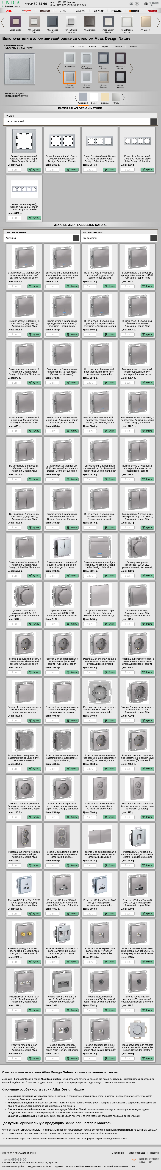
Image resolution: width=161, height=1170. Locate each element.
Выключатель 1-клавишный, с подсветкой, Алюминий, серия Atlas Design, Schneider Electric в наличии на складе (61, 276)
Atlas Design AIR (52, 31)
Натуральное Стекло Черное (120, 68)
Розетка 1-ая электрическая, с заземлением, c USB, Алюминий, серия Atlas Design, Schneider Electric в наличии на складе (137, 712)
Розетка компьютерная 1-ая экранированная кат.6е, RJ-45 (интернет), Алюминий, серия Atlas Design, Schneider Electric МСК (137, 953)
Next (158, 22)
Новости (154, 1153)
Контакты (71, 2)
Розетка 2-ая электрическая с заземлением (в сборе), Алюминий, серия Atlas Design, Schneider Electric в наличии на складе (24, 857)
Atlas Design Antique (127, 31)
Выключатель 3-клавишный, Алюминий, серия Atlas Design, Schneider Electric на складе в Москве (24, 566)
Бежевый (105, 103)
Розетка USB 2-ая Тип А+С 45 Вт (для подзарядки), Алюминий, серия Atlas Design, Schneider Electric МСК (99, 905)
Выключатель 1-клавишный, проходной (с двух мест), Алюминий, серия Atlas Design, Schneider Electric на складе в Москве (24, 326)
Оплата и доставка (76, 4)
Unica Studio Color (34, 31)
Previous (3, 22)
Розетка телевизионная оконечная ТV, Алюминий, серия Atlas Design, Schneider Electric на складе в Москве (137, 1000)
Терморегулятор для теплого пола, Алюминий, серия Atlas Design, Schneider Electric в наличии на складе (137, 1049)
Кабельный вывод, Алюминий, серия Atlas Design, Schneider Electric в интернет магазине (137, 614)
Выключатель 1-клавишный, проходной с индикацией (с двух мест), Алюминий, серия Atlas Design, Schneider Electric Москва (100, 326)
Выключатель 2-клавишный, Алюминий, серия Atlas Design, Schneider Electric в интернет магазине (62, 518)
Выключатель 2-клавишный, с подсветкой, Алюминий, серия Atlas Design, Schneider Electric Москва (137, 421)
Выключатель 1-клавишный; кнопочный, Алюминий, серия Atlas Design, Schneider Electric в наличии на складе (62, 421)
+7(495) (35, 4)
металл (118, 46)
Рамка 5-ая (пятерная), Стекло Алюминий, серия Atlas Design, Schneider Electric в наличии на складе (24, 208)
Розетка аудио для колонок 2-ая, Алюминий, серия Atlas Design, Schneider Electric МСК (24, 952)
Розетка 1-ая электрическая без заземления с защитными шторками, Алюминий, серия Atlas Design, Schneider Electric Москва (24, 808)
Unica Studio (15, 30)
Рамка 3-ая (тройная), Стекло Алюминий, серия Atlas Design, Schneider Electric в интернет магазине (99, 160)
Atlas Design (90, 30)
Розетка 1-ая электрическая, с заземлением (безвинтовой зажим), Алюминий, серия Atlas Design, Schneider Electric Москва (24, 664)
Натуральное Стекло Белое (86, 67)
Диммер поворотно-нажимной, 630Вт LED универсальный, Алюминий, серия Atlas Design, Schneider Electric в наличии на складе (62, 615)
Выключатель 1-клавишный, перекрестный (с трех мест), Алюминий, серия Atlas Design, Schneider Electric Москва (99, 374)
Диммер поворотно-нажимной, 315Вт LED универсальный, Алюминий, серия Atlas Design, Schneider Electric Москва (137, 567)
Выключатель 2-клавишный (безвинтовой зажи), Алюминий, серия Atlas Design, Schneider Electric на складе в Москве (24, 470)
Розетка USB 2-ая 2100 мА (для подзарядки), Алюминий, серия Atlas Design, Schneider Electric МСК (62, 904)
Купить (34, 169)
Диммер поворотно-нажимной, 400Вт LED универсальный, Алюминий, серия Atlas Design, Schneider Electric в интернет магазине (24, 615)
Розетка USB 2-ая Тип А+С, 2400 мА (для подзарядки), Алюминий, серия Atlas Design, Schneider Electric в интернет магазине (137, 905)
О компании (117, 1153)
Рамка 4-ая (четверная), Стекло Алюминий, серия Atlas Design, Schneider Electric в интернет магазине (137, 160)
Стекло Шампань (103, 86)
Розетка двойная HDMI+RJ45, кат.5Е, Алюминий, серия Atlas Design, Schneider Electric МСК (62, 952)
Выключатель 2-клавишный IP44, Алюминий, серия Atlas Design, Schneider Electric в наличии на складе (62, 469)
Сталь (116, 103)
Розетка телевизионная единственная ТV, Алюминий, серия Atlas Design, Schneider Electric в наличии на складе (100, 1000)
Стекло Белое (69, 66)
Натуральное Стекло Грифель (103, 68)
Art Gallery (145, 30)
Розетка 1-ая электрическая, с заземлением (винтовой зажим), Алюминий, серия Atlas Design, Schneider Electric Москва (61, 664)
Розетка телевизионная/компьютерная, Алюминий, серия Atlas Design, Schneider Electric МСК (62, 1049)
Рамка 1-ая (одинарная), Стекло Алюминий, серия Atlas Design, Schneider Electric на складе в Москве (24, 160)
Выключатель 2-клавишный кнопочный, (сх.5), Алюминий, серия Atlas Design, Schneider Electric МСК (99, 469)
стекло (92, 46)
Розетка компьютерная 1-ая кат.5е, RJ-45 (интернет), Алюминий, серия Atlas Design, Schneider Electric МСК (100, 953)
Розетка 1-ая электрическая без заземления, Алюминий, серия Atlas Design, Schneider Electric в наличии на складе (62, 807)
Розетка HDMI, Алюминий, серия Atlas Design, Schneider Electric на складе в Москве (137, 854)
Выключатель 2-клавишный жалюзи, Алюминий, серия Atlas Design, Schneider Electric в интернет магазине (62, 566)
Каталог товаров (136, 1153)
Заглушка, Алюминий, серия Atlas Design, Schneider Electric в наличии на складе (99, 613)
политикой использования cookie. (119, 1166)
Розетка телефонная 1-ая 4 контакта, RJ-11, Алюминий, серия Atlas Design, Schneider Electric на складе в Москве (100, 1049)
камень (133, 46)
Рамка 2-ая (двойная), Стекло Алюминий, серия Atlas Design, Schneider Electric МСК (62, 160)
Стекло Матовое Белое (86, 87)
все (72, 46)
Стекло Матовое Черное (120, 87)
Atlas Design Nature (108, 31)
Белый (94, 103)
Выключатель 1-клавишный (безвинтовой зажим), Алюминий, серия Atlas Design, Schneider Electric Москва (137, 326)
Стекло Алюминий (69, 86)
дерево (105, 46)
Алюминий (83, 103)
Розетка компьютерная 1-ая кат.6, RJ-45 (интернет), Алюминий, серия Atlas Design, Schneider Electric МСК (62, 1001)
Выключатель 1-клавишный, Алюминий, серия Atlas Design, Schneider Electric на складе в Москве (24, 373)
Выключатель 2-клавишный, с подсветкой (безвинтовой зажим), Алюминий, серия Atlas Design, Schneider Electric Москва (99, 422)
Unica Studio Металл (71, 31)
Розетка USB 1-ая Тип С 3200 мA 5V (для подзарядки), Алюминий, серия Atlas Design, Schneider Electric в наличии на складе (24, 905)
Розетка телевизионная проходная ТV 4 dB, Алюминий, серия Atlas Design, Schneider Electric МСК (24, 1050)
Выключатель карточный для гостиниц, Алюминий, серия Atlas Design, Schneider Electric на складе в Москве (99, 566)
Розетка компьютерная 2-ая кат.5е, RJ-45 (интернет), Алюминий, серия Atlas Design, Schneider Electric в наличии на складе (24, 1001)
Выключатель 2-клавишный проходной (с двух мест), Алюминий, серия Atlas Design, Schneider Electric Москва (24, 519)
